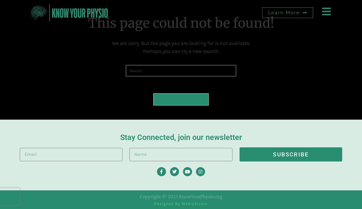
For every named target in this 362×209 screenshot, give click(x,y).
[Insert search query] (181, 70)
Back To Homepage (181, 99)
